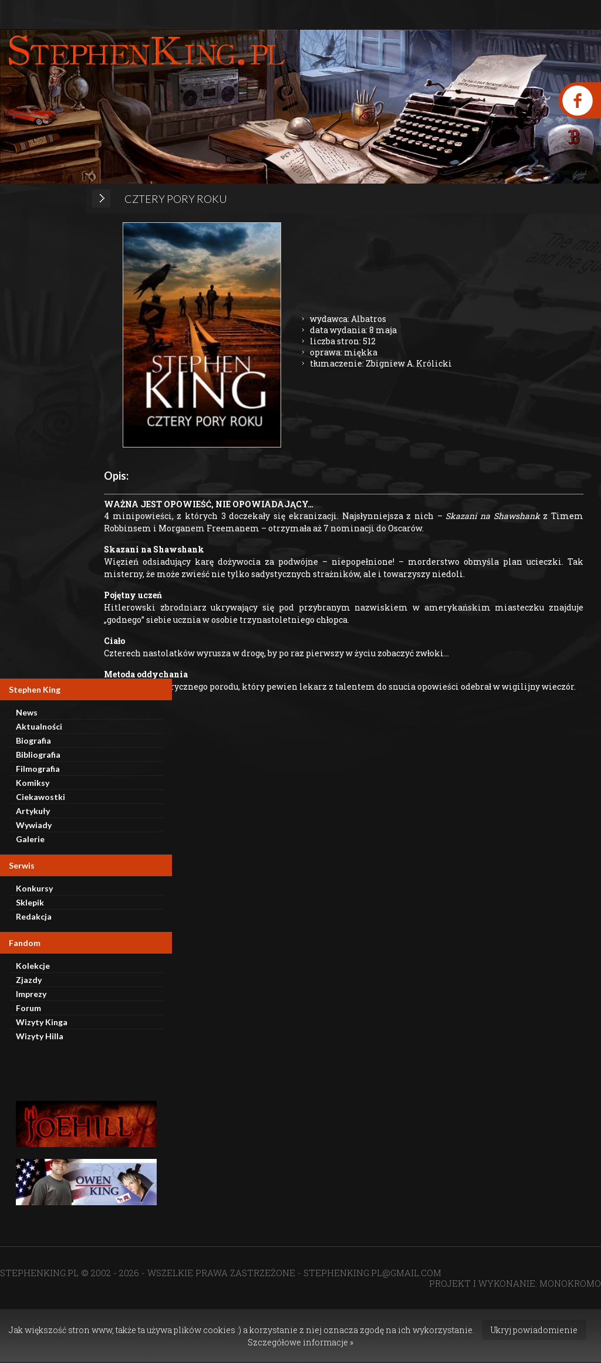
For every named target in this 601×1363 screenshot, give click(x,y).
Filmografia (38, 769)
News (27, 712)
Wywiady (34, 825)
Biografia (33, 740)
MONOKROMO (570, 1283)
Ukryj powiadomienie (534, 1329)
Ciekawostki (40, 797)
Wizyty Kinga (41, 1022)
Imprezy (31, 994)
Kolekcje (33, 966)
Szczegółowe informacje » (300, 1342)
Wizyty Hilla (39, 1036)
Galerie (30, 839)
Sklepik (30, 902)
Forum (28, 1008)
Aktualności (39, 726)
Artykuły (33, 811)
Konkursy (34, 888)
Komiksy (32, 783)
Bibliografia (38, 755)
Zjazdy (29, 980)
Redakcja (34, 916)
